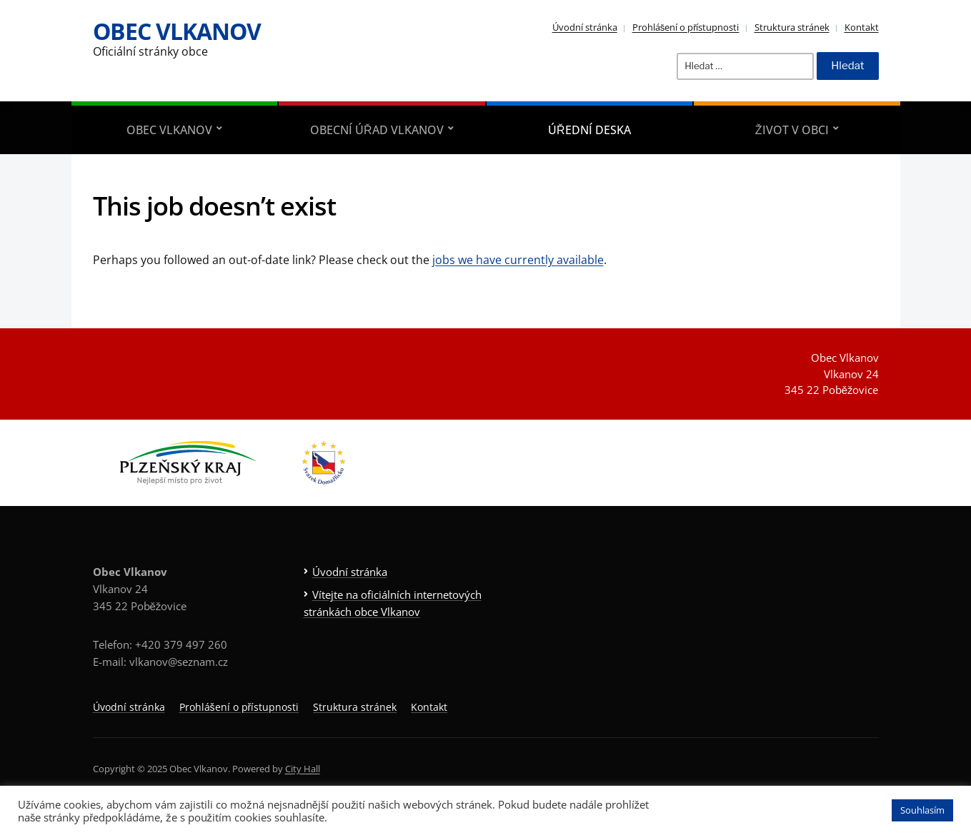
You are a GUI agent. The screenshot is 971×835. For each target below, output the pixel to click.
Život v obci (792, 130)
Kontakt (862, 27)
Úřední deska (589, 130)
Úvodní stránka (584, 27)
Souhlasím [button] (922, 810)
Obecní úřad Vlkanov (377, 130)
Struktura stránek (792, 27)
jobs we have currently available (518, 260)
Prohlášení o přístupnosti (686, 27)
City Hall (302, 768)
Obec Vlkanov (177, 31)
